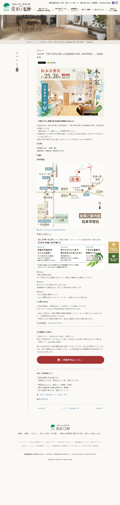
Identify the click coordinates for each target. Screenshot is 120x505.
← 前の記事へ (41, 408)
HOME (29, 42)
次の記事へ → (100, 408)
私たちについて (99, 9)
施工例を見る (43, 399)
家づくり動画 (86, 9)
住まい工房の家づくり (37, 442)
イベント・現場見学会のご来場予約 (57, 446)
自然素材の (74, 9)
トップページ (24, 442)
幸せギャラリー (43, 9)
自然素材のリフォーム (82, 442)
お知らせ (113, 9)
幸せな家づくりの (60, 9)
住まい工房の (27, 9)
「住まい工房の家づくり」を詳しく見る (52, 395)
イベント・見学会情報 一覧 (70, 408)
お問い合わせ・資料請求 (90, 3)
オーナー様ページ (73, 3)
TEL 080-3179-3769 (55, 323)
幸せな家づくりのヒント (65, 442)
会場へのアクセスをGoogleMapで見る (51, 230)
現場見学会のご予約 (57, 3)
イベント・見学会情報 (39, 42)
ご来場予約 (64, 306)
